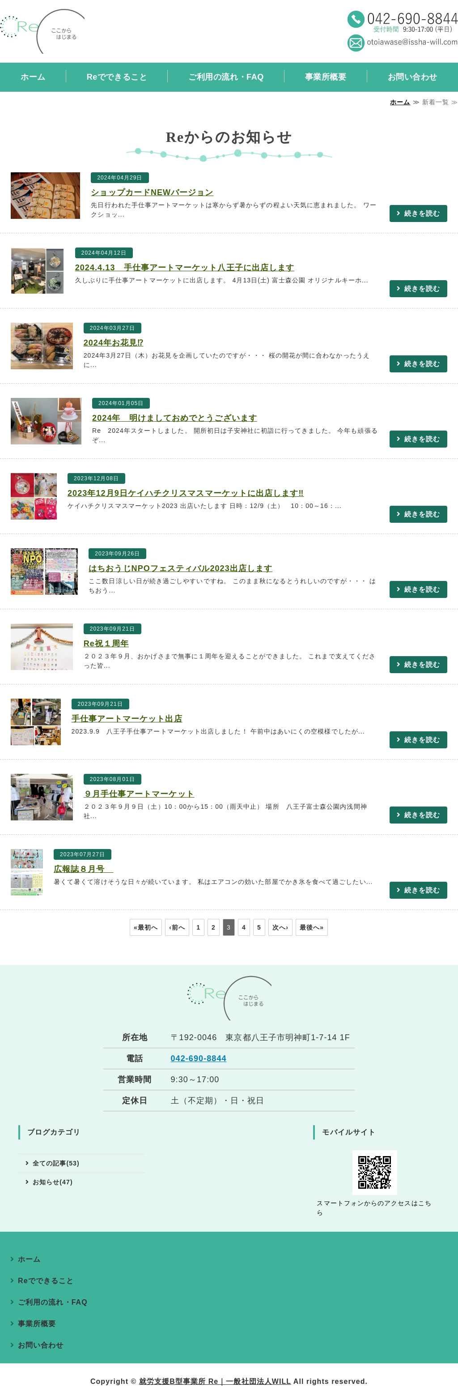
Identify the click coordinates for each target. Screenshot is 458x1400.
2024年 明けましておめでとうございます (174, 418)
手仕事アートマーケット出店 (127, 718)
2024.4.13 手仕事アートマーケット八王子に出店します (184, 267)
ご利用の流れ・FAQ (225, 77)
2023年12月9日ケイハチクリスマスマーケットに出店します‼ (186, 493)
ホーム (33, 77)
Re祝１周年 (106, 643)
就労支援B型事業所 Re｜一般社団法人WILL (215, 1381)
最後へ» (312, 927)
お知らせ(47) (53, 1182)
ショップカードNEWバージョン (152, 192)
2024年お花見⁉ (114, 342)
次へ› (280, 927)
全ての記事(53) (56, 1163)
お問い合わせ (41, 1345)
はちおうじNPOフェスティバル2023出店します (180, 568)
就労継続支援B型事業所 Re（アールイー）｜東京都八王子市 (42, 31)
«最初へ (146, 927)
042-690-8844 (199, 1058)
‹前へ (177, 927)
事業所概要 (326, 77)
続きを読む (422, 213)
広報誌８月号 (84, 869)
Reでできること (117, 77)
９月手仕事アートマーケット (139, 794)
